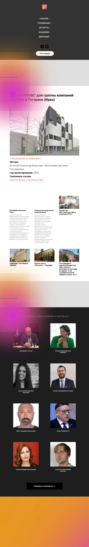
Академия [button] (44, 32)
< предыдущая (17, 158)
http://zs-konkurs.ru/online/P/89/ (27, 180)
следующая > (34, 158)
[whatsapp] (47, 46)
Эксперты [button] (44, 28)
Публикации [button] (44, 23)
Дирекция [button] (44, 37)
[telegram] (42, 46)
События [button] (43, 19)
